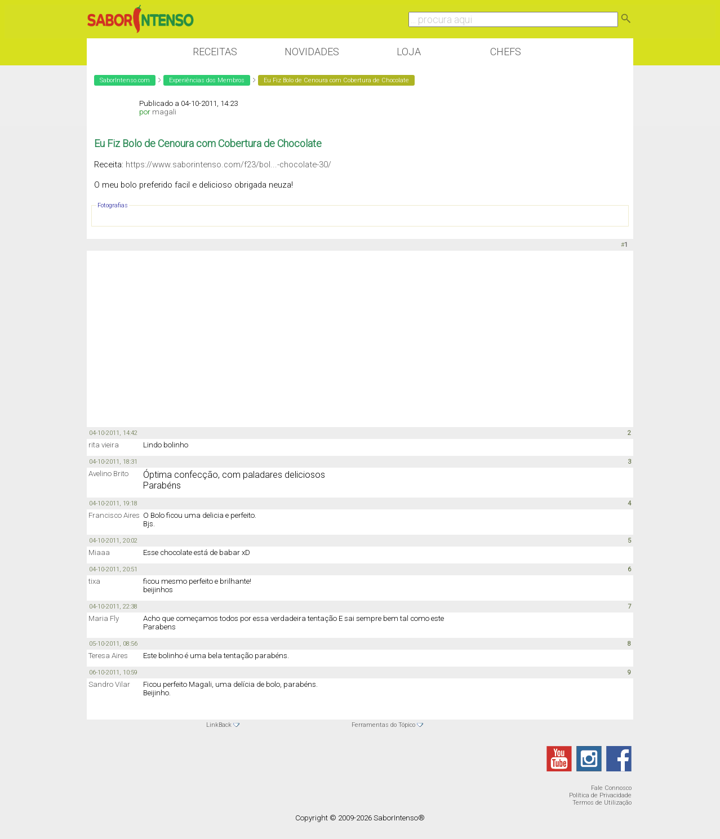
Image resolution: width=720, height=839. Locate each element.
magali (164, 112)
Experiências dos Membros (207, 80)
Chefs (505, 51)
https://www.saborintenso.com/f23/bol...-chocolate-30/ (228, 164)
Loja (409, 51)
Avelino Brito (108, 473)
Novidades (312, 51)
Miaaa (99, 552)
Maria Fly (103, 618)
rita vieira (103, 445)
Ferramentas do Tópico (383, 725)
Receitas (215, 51)
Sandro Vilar (109, 684)
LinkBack (219, 725)
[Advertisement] (360, 338)
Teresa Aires (108, 655)
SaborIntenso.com (125, 80)
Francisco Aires (114, 515)
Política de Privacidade (600, 795)
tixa (94, 581)
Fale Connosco (611, 788)
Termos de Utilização (602, 802)
